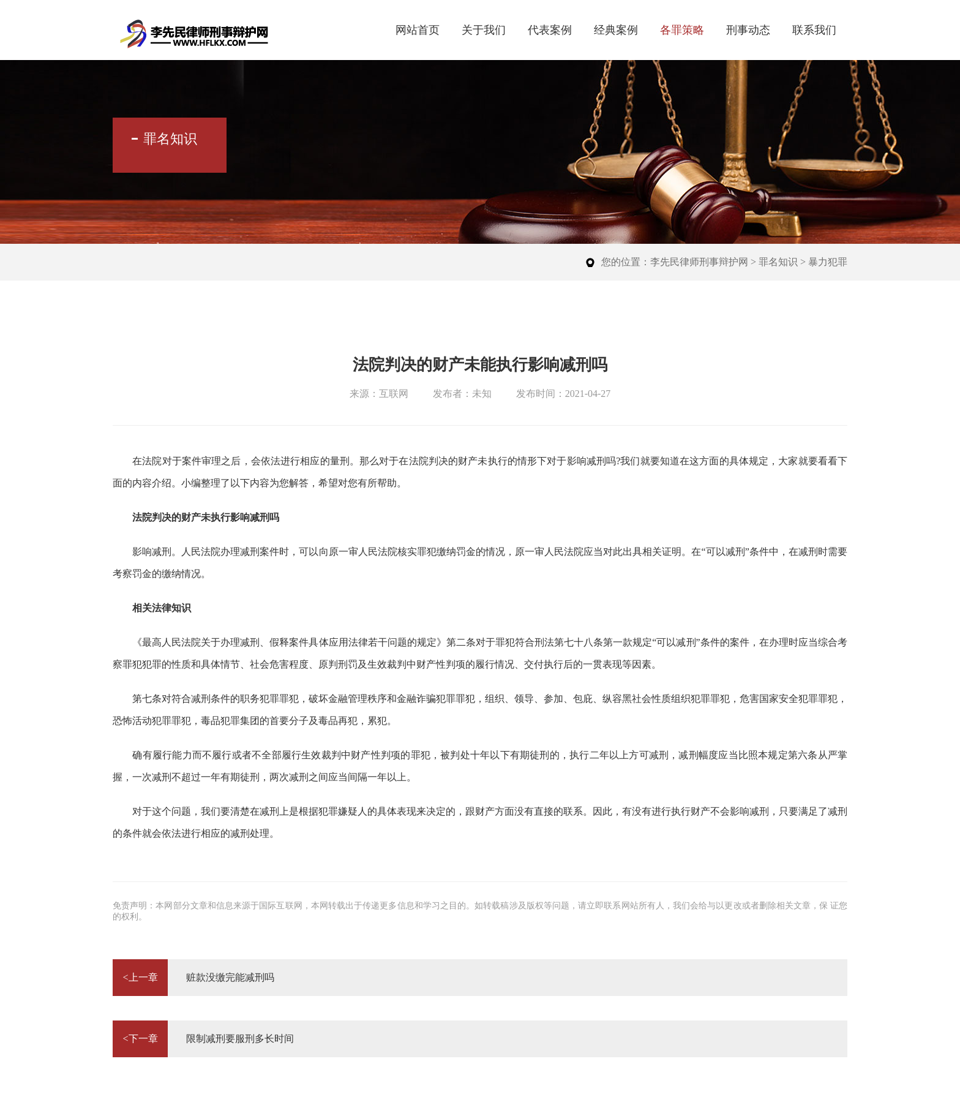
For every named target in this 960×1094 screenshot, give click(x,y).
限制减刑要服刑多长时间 (203, 1038)
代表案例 (550, 30)
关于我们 (484, 30)
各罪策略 (682, 30)
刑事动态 (748, 30)
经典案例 (616, 30)
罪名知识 (778, 262)
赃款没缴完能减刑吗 (193, 977)
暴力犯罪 (827, 262)
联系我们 (814, 30)
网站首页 (418, 30)
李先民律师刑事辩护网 (699, 262)
